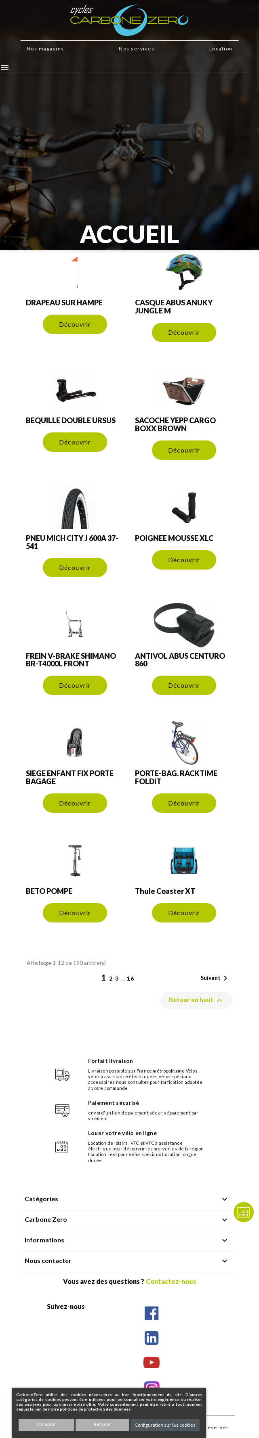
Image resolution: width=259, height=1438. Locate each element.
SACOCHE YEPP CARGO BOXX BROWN (175, 424)
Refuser (102, 1424)
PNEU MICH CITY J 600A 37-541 (72, 542)
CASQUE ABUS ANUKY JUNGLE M (174, 306)
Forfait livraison (110, 1060)
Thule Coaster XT (165, 891)
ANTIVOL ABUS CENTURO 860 (180, 659)
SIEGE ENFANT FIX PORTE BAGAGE (70, 777)
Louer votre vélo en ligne (122, 1132)
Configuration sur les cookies (165, 1425)
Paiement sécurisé (113, 1102)
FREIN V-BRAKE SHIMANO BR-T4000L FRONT (71, 659)
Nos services (136, 49)
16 (130, 978)
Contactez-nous (171, 1281)
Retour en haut (196, 1000)
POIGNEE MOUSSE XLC (174, 538)
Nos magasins (45, 49)
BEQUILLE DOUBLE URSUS (71, 420)
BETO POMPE (49, 891)
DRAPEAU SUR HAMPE (64, 302)
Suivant (215, 978)
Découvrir (75, 324)
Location (221, 49)
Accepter (46, 1424)
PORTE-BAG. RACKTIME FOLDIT (176, 777)
